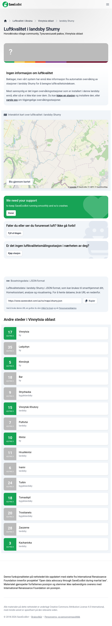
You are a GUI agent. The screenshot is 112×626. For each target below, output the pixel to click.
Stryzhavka (62, 392)
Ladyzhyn (62, 347)
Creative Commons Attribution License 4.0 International (77, 607)
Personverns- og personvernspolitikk (62, 617)
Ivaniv (62, 467)
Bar (62, 377)
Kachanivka (62, 543)
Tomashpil (62, 497)
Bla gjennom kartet (19, 182)
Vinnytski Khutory (62, 407)
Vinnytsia (62, 332)
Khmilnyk (62, 362)
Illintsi (62, 437)
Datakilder (73, 187)
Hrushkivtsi (62, 452)
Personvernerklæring (67, 308)
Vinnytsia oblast (46, 21)
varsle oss (12, 99)
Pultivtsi (62, 422)
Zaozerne (62, 528)
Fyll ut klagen (14, 233)
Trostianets (62, 513)
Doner (11, 213)
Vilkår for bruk (47, 308)
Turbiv (62, 482)
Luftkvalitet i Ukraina (23, 21)
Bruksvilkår (36, 617)
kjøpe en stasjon (66, 95)
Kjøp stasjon (14, 253)
